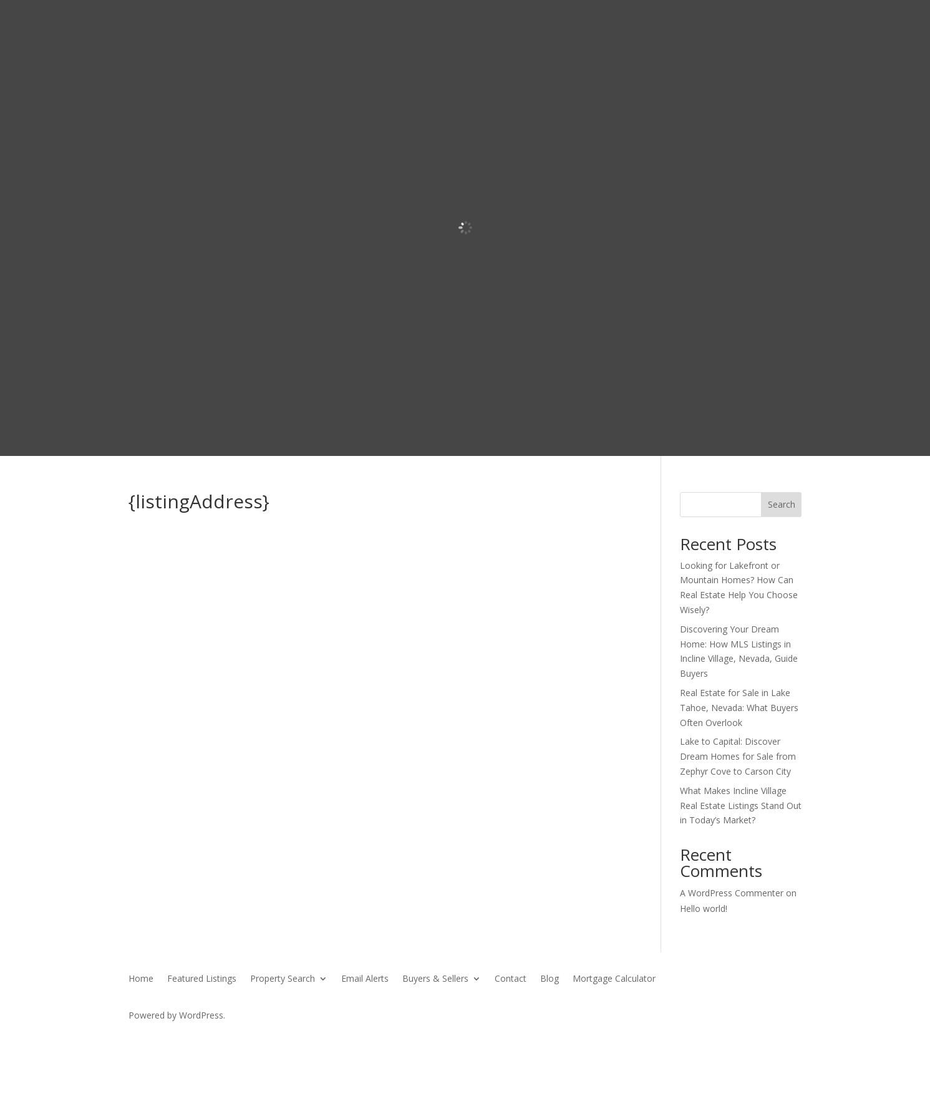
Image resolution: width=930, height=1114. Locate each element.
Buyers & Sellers (435, 979)
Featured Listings (201, 979)
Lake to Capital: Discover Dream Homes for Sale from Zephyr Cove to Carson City (738, 756)
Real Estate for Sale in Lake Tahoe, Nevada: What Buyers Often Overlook (739, 708)
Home (140, 979)
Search (781, 504)
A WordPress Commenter (731, 893)
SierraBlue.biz (275, 1039)
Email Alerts (365, 979)
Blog (549, 979)
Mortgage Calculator (614, 979)
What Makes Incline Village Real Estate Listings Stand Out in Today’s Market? (741, 805)
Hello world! (703, 908)
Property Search (282, 979)
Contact (510, 979)
